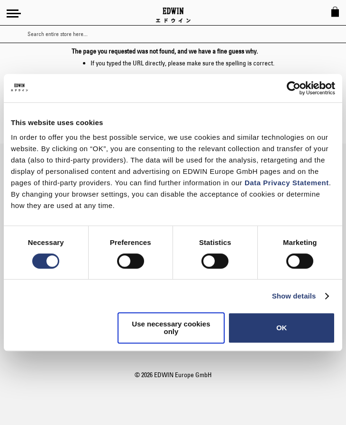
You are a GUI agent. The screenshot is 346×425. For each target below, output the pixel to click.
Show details (294, 296)
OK (281, 328)
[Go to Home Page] (173, 15)
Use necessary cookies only (171, 327)
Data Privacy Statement (287, 183)
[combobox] (181, 34)
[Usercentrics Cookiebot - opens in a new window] (293, 88)
